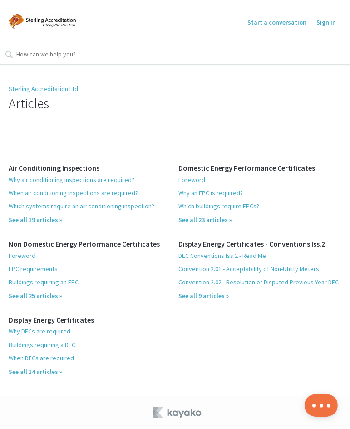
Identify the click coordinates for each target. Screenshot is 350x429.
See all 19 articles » (35, 220)
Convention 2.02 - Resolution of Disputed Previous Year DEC (258, 282)
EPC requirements (33, 269)
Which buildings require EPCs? (218, 206)
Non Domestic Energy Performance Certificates (84, 243)
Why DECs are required (39, 331)
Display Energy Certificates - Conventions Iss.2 (251, 243)
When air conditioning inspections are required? (73, 193)
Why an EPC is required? (210, 193)
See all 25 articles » (35, 296)
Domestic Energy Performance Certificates (246, 167)
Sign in (326, 22)
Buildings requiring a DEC (42, 345)
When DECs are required (41, 358)
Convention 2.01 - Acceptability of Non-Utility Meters (248, 269)
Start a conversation (276, 22)
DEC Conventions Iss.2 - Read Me (222, 256)
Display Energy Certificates (51, 319)
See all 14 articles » (35, 372)
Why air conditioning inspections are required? (71, 180)
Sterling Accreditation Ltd (43, 89)
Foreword (22, 256)
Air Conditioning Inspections (54, 167)
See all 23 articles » (205, 220)
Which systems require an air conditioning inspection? (81, 206)
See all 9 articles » (203, 296)
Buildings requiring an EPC (44, 282)
